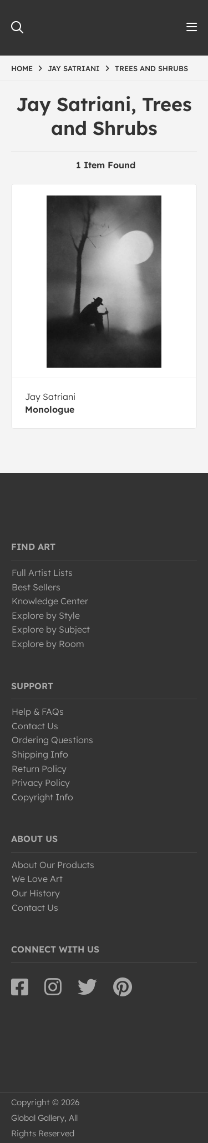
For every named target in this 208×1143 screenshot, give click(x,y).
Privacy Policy (41, 782)
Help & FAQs (38, 711)
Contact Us (35, 725)
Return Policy (39, 768)
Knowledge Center (50, 600)
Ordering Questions (52, 739)
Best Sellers (36, 587)
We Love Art (37, 878)
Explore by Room (48, 643)
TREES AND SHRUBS (151, 68)
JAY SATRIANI (74, 68)
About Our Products (53, 864)
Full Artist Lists (42, 572)
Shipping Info (40, 754)
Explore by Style (46, 615)
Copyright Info (42, 797)
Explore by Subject (51, 629)
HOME (22, 68)
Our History (36, 893)
